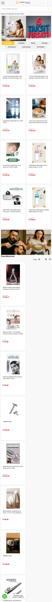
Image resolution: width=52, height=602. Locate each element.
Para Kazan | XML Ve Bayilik (8, 559)
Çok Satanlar (26, 47)
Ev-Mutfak (21, 43)
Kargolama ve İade (6, 561)
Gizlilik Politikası (31, 561)
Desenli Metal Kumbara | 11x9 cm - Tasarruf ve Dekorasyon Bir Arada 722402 (12, 510)
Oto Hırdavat (12, 47)
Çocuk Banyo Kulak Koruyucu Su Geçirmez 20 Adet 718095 (12, 166)
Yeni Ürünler (40, 47)
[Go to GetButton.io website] (5, 600)
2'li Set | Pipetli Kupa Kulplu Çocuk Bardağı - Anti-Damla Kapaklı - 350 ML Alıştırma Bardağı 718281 (12, 77)
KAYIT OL (48, 578)
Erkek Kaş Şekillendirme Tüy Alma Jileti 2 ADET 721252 (12, 332)
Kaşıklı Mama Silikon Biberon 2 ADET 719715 (13, 121)
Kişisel (33, 43)
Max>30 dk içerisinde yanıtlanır (26, 591)
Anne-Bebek (8, 43)
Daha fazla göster (26, 538)
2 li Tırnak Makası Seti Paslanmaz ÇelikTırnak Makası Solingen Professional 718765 (38, 421)
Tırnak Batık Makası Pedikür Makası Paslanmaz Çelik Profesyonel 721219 (13, 466)
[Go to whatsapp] (4, 596)
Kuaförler (44, 43)
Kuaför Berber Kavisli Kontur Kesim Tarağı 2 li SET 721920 (13, 377)
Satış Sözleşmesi (32, 566)
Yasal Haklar (30, 564)
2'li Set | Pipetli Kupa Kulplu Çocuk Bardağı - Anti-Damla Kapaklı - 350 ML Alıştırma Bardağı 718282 (38, 77)
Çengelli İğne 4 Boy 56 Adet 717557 (39, 510)
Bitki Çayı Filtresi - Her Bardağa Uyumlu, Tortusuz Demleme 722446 (39, 288)
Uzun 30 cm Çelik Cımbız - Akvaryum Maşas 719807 (36, 466)
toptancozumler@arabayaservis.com (26, 587)
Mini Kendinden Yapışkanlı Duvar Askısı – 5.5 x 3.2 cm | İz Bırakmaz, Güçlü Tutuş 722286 (38, 377)
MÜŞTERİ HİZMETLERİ (7, 566)
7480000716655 (33, 332)
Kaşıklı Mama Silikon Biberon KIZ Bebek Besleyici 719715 (38, 166)
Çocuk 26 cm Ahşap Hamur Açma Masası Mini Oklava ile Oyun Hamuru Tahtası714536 (39, 121)
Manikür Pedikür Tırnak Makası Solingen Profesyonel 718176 (11, 288)
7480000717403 (7, 421)
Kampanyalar (4, 564)
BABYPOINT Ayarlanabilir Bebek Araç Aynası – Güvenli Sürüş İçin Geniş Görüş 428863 (12, 210)
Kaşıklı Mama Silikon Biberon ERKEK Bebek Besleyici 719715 (39, 210)
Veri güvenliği (31, 559)
